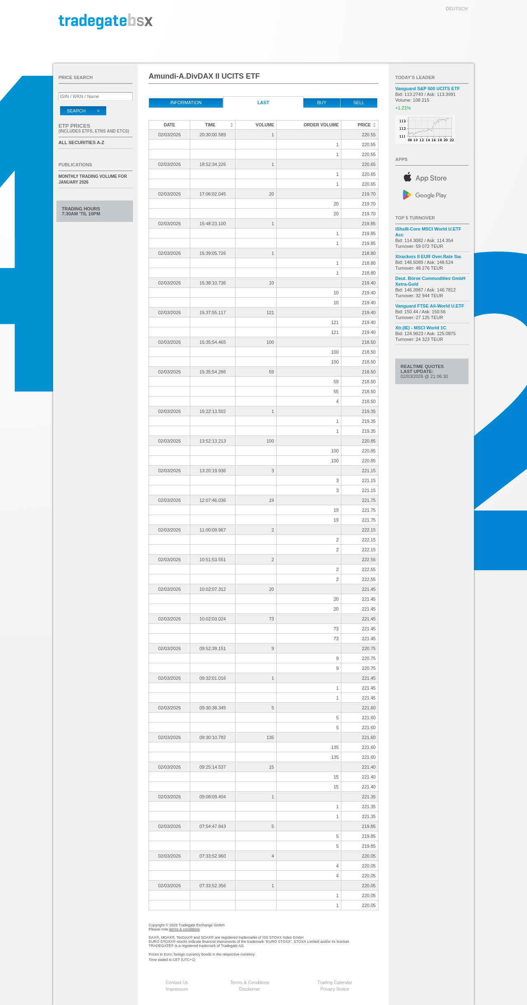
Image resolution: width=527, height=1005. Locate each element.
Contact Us (177, 982)
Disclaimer (249, 988)
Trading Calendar (334, 982)
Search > (83, 110)
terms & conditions (184, 929)
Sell (358, 102)
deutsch (457, 8)
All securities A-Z (81, 142)
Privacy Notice (334, 988)
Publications (75, 164)
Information (185, 102)
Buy (321, 102)
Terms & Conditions (249, 982)
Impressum (177, 988)
